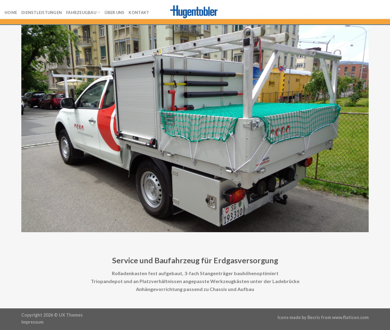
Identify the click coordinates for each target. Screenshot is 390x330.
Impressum (32, 322)
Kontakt (139, 12)
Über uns (114, 12)
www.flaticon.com (350, 317)
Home (11, 12)
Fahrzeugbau (83, 12)
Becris (313, 317)
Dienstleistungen (41, 12)
